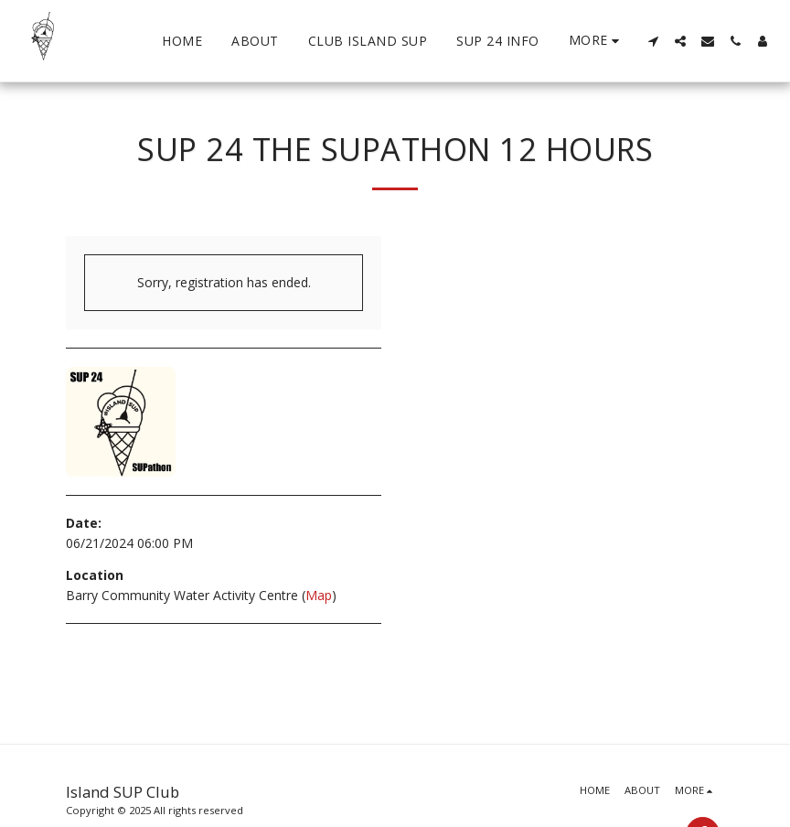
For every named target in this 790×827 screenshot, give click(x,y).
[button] (653, 41)
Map (318, 595)
